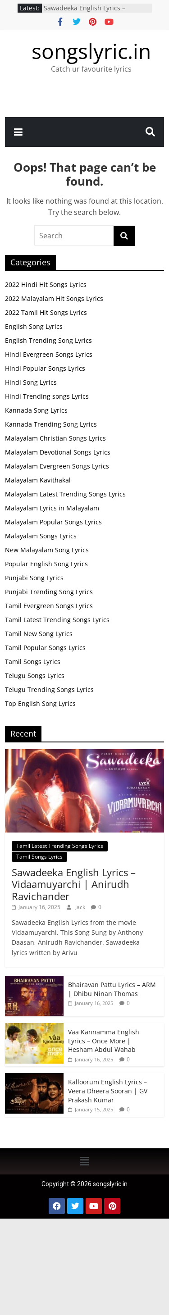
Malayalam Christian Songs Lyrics (55, 438)
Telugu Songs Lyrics (34, 675)
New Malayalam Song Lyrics (47, 550)
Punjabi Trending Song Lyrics (49, 591)
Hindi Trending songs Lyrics (47, 396)
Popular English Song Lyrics (46, 564)
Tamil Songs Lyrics (32, 661)
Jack (81, 907)
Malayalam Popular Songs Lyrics (53, 522)
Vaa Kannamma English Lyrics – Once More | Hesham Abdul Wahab (103, 1041)
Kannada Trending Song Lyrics (51, 424)
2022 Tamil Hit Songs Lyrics (46, 312)
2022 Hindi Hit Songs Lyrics (46, 284)
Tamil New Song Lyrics (39, 633)
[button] (84, 1161)
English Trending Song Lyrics (48, 340)
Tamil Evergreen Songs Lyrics (49, 605)
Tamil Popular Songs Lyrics (45, 647)
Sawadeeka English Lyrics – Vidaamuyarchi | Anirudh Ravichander (74, 884)
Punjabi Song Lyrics (34, 577)
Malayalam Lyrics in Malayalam (52, 508)
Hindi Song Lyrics (31, 382)
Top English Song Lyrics (40, 703)
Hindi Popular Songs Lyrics (45, 368)
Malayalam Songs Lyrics (41, 536)
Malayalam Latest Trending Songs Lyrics (65, 494)
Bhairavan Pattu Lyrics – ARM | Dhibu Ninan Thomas (112, 989)
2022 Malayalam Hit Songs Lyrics (54, 298)
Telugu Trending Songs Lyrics (49, 689)
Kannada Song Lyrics (36, 410)
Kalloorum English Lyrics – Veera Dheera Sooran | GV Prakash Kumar (107, 1091)
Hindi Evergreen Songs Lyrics (48, 354)
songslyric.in (91, 51)
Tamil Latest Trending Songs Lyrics (57, 619)
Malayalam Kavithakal (38, 480)
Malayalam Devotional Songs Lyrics (57, 452)
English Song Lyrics (34, 326)
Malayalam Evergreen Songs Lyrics (57, 466)
